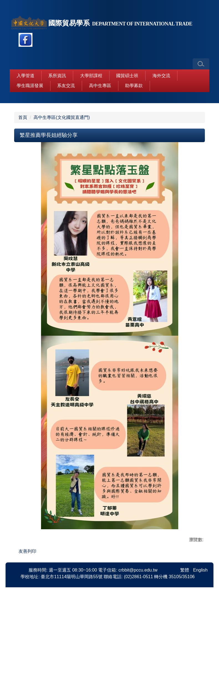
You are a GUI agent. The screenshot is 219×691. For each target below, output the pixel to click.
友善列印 (27, 624)
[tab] (87, 171)
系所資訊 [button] (57, 75)
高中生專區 (100, 85)
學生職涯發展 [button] (30, 85)
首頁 (22, 191)
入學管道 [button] (25, 75)
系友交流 (66, 85)
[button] (201, 63)
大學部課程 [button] (91, 75)
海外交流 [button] (161, 75)
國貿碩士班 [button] (127, 75)
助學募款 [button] (134, 85)
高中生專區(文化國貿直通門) (62, 191)
